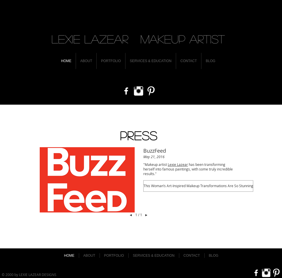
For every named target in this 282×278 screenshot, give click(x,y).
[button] (198, 186)
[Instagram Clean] (138, 91)
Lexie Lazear (178, 164)
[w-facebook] (126, 91)
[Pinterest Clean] (151, 91)
